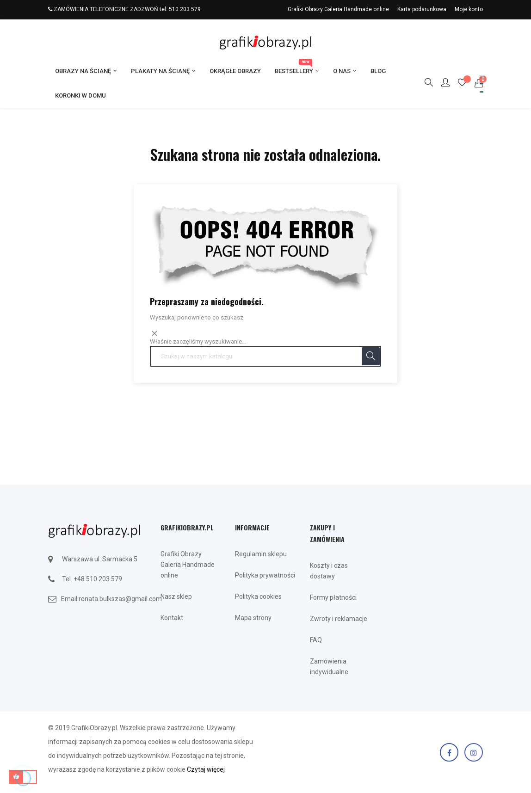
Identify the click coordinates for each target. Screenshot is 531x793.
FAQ (316, 640)
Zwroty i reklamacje (338, 618)
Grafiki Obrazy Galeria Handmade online (338, 9)
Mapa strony (253, 617)
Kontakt (172, 617)
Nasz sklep (176, 596)
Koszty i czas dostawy (329, 571)
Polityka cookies (258, 596)
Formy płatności (333, 597)
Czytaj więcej (206, 769)
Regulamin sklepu (261, 554)
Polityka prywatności (265, 575)
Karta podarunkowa (421, 9)
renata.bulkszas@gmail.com (120, 598)
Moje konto (469, 9)
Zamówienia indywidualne (329, 667)
